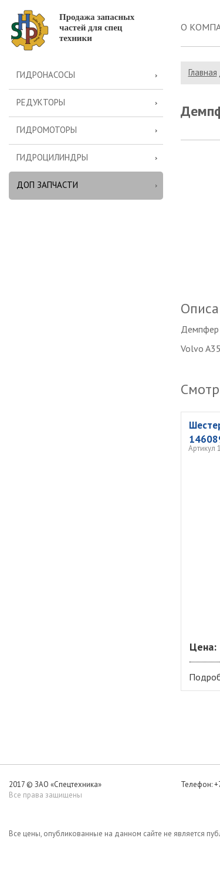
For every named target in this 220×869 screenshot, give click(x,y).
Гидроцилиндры (52, 157)
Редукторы (40, 102)
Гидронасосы (45, 74)
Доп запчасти (47, 184)
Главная (202, 72)
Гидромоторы (46, 129)
